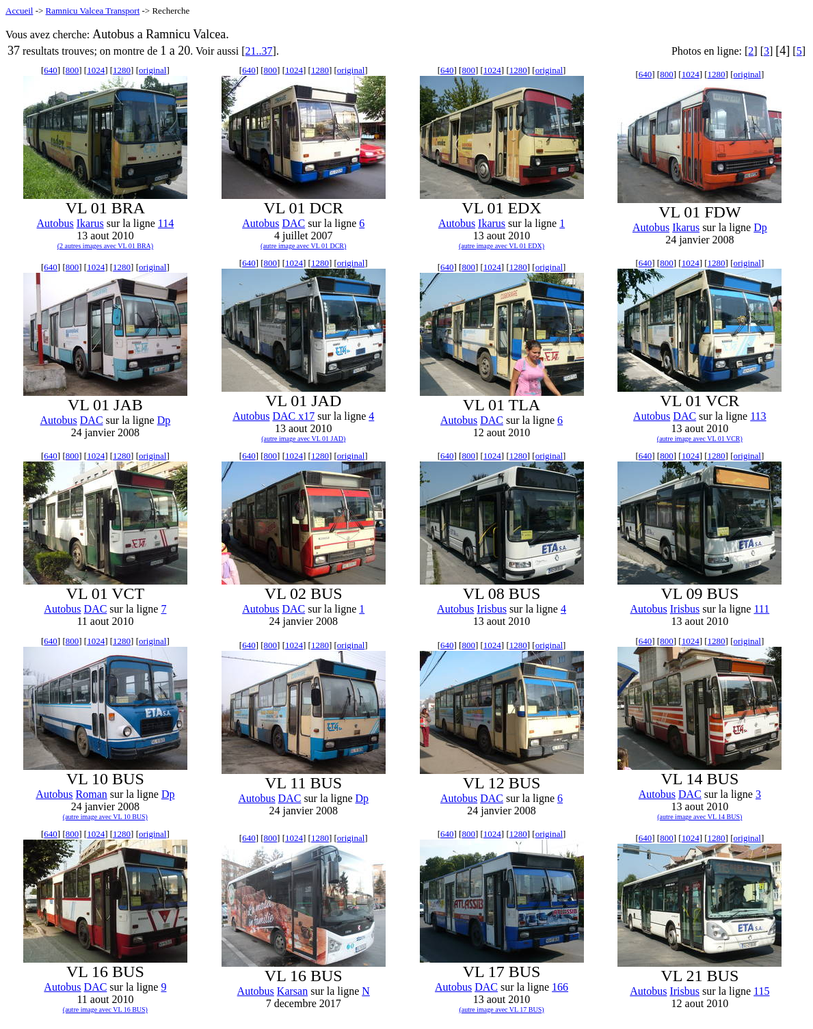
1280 (122, 70)
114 (166, 223)
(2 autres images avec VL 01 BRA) (105, 246)
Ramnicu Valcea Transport (93, 10)
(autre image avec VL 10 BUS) (105, 816)
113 (758, 416)
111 (761, 609)
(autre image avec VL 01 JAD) (303, 438)
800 (72, 70)
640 (50, 70)
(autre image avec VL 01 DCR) (303, 246)
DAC (293, 223)
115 (761, 991)
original (152, 70)
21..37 (259, 51)
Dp (760, 227)
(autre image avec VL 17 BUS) (501, 1009)
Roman (91, 794)
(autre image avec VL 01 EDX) (501, 246)
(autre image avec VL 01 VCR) (700, 438)
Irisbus (492, 609)
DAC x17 (293, 416)
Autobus (55, 223)
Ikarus (90, 223)
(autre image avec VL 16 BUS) (105, 1009)
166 (560, 987)
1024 (96, 70)
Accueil (19, 10)
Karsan (292, 991)
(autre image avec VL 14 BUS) (699, 816)
